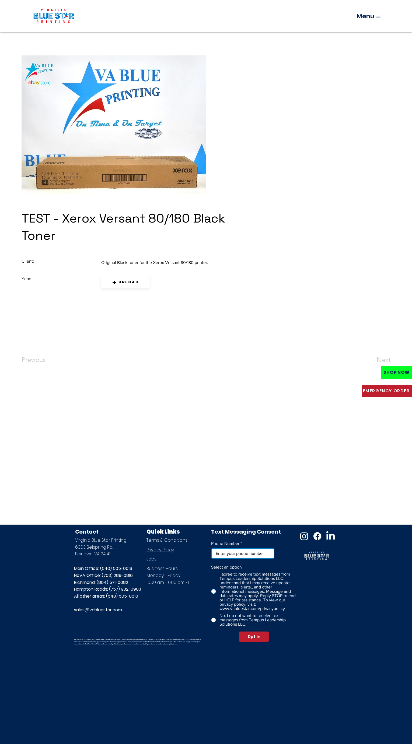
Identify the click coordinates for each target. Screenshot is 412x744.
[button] (125, 282)
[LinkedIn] (330, 536)
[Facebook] (317, 536)
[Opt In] (254, 637)
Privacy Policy (160, 550)
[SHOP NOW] (396, 372)
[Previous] (41, 359)
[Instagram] (304, 536)
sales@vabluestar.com (98, 610)
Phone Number (225, 543)
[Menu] (368, 16)
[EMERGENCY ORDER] (387, 391)
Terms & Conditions (166, 540)
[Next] (373, 359)
